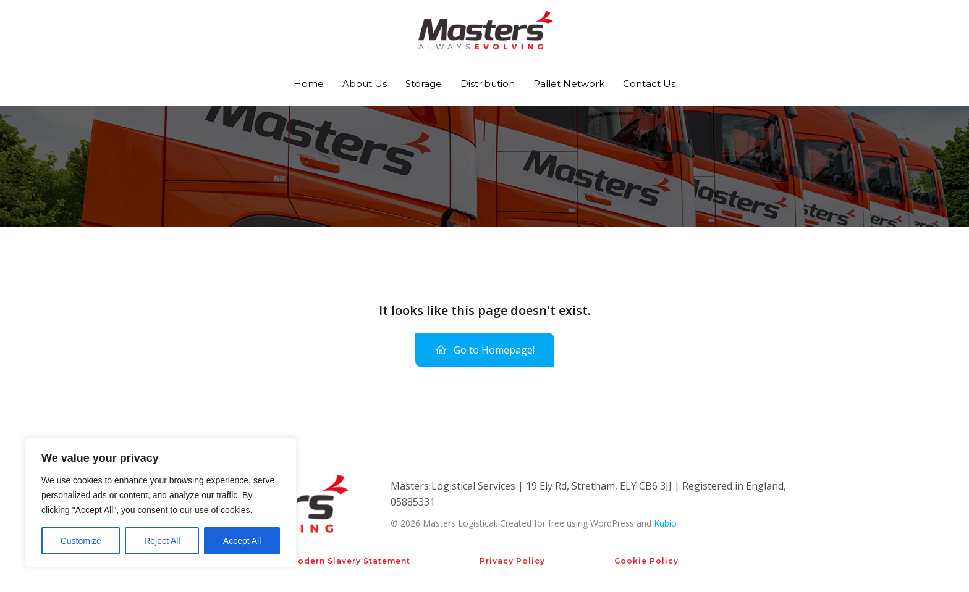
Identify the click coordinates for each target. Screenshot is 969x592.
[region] (161, 502)
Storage (423, 84)
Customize (81, 541)
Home (309, 84)
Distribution (487, 84)
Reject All (162, 541)
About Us (364, 84)
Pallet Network (568, 84)
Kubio (665, 523)
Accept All (242, 541)
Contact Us (649, 84)
